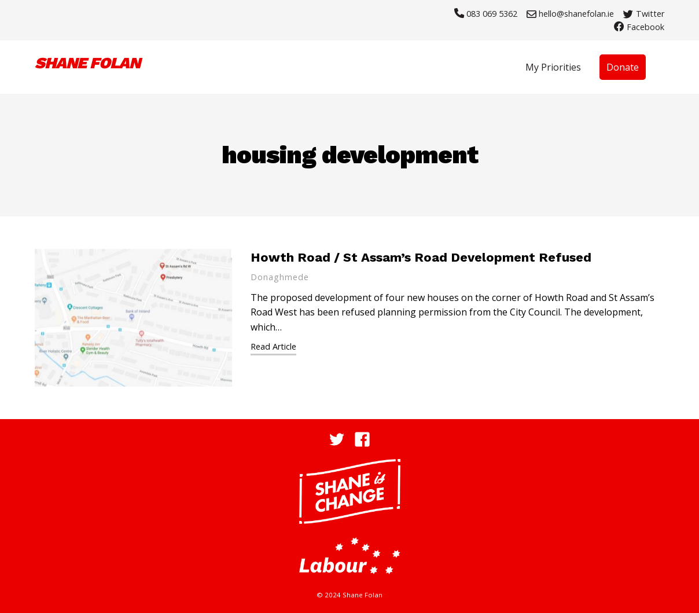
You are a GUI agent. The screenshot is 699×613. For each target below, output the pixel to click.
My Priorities (553, 67)
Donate (622, 67)
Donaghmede (280, 276)
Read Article (273, 346)
